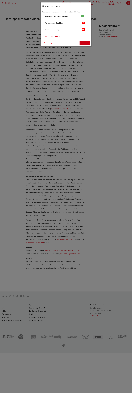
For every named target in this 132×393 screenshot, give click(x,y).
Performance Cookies (52, 23)
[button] (83, 16)
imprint (57, 36)
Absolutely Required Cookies (55, 16)
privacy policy (47, 36)
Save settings (48, 43)
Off (83, 23)
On (82, 16)
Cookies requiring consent (54, 29)
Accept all (85, 43)
